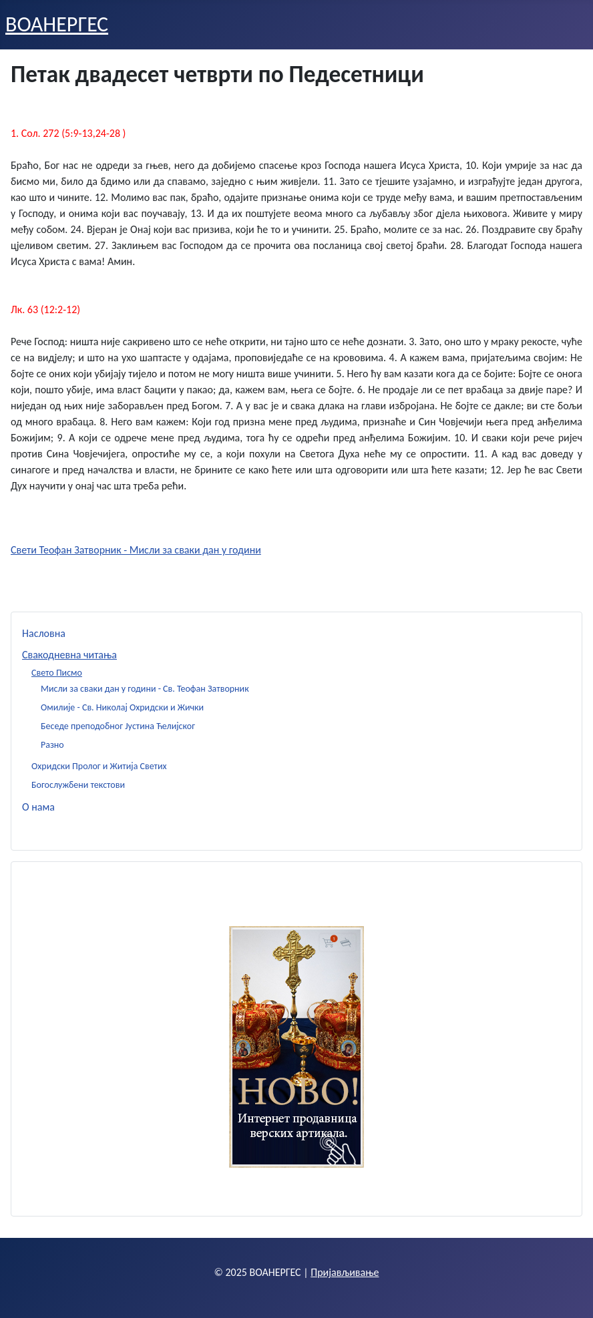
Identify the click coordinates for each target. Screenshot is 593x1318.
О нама (38, 807)
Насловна (43, 633)
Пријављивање (345, 1272)
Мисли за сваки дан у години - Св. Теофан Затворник (145, 688)
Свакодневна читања (69, 654)
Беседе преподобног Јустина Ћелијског (118, 726)
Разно (52, 744)
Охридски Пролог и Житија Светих (99, 766)
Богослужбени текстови (78, 785)
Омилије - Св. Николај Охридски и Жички (122, 707)
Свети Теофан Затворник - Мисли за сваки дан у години (136, 549)
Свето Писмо (56, 672)
